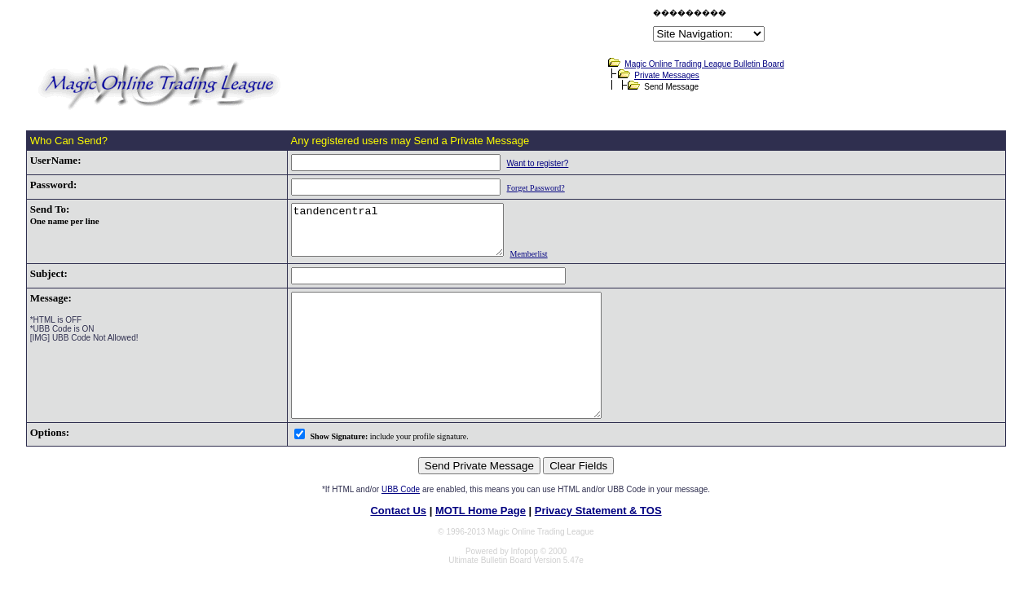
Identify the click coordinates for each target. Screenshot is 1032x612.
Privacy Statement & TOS (598, 545)
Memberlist (533, 263)
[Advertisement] (459, 27)
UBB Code (400, 523)
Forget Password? (516, 187)
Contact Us (398, 545)
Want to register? (518, 163)
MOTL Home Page (480, 545)
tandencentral (389, 234)
